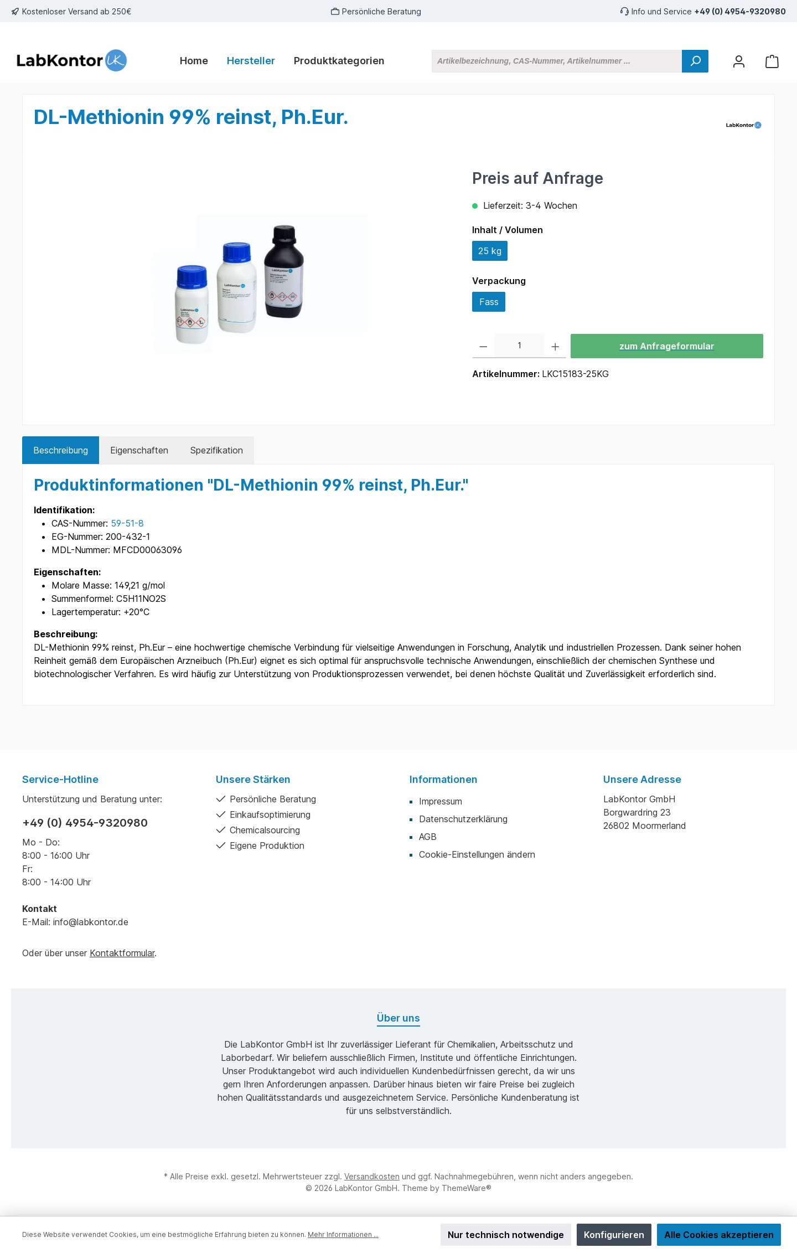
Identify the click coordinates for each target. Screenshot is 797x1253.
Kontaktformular (122, 952)
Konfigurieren (614, 1234)
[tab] (60, 450)
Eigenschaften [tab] (139, 450)
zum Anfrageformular (667, 346)
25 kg (489, 250)
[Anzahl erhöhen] (555, 346)
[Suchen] (695, 61)
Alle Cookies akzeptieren (719, 1234)
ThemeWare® (466, 1188)
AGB (428, 836)
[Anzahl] (519, 346)
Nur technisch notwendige (506, 1234)
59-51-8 (127, 523)
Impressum (440, 801)
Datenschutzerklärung (463, 818)
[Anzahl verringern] (483, 346)
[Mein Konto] (739, 61)
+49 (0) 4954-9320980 (740, 11)
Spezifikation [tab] (216, 450)
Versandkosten (372, 1176)
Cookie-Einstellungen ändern (477, 854)
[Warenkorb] (772, 61)
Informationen (444, 779)
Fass (489, 301)
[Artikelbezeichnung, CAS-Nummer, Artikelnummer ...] (557, 61)
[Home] (194, 61)
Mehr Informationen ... (343, 1234)
